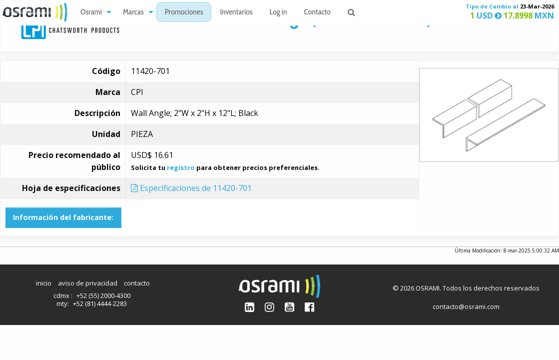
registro (181, 167)
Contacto (317, 13)
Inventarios (236, 13)
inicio (43, 283)
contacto (137, 283)
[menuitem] (93, 12)
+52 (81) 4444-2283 (100, 304)
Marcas (133, 13)
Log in (278, 13)
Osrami (91, 13)
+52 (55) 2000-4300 (103, 296)
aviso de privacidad (87, 283)
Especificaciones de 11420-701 (191, 188)
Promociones (184, 13)
